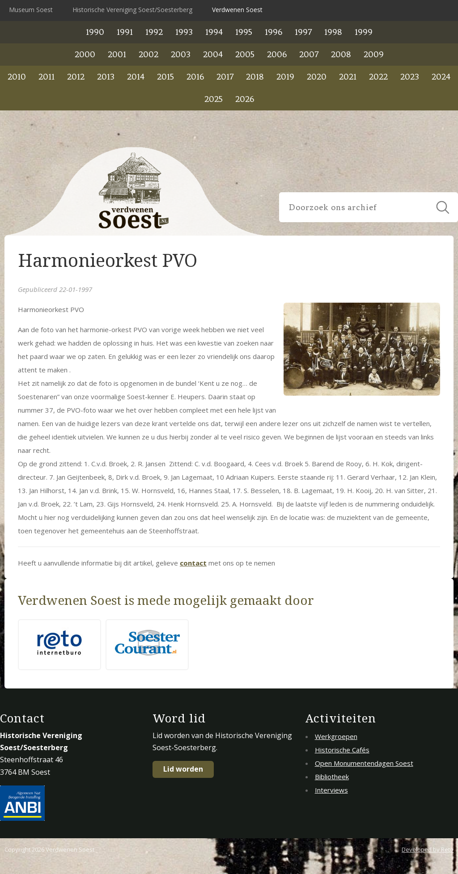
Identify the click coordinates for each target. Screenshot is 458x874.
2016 (195, 77)
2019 (285, 77)
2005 (244, 54)
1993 (184, 32)
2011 (46, 77)
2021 (347, 77)
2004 (213, 54)
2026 (244, 99)
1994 (214, 32)
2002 (148, 54)
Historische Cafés (342, 749)
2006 (277, 54)
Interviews (331, 789)
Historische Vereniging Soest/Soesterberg (132, 9)
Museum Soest (31, 9)
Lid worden (183, 769)
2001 (117, 54)
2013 (105, 77)
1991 (125, 32)
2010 (17, 77)
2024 (441, 77)
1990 (95, 32)
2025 (213, 99)
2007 (308, 54)
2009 (374, 54)
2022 (378, 77)
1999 (364, 32)
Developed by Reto (428, 849)
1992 (154, 32)
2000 (85, 54)
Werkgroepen (336, 736)
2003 (181, 54)
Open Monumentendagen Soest (364, 763)
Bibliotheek (332, 776)
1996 (273, 32)
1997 (303, 32)
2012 (76, 77)
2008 (341, 54)
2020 (317, 77)
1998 (333, 32)
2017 (224, 77)
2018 (255, 77)
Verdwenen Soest (237, 9)
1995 (243, 32)
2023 (409, 77)
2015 (165, 77)
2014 (135, 77)
